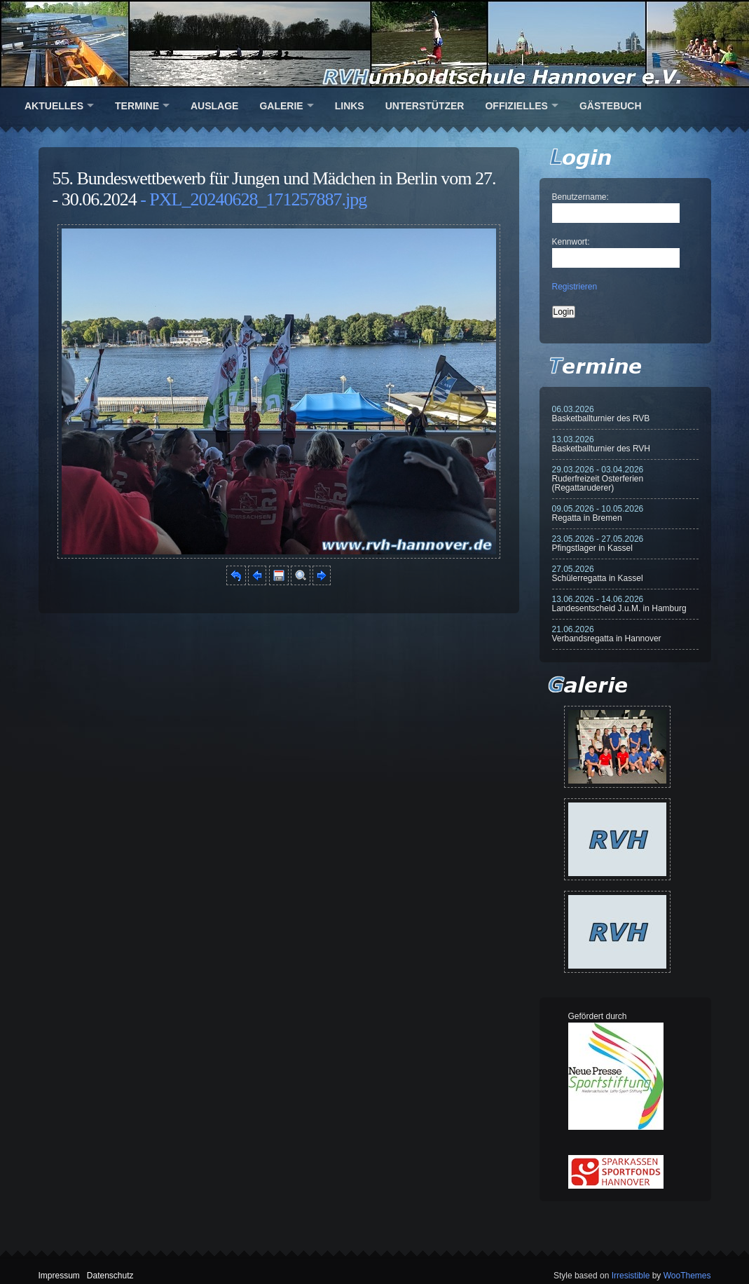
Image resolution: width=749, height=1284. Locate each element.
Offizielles (516, 105)
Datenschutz (110, 1275)
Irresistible (631, 1275)
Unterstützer (425, 105)
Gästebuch (610, 105)
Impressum (59, 1275)
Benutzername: (580, 197)
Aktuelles (54, 105)
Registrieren (575, 287)
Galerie (281, 105)
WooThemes (687, 1275)
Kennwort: (571, 242)
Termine (137, 105)
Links (349, 105)
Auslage (214, 105)
